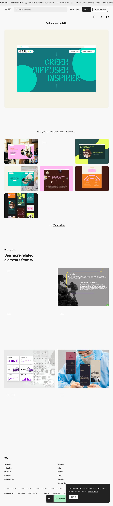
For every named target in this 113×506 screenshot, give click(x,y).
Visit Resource (60, 499)
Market (60, 472)
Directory (7, 475)
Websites (7, 464)
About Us (61, 479)
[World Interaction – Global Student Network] (29, 287)
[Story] (56, 178)
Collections (8, 468)
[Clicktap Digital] (83, 287)
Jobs (59, 468)
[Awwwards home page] (49, 498)
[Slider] (92, 151)
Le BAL (63, 23)
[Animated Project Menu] (83, 409)
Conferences (9, 479)
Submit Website (100, 9)
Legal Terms (21, 493)
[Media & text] (21, 151)
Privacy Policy (32, 493)
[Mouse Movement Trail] (29, 328)
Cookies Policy (9, 493)
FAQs (59, 475)
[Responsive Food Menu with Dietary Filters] (29, 410)
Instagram (56, 493)
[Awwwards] (9, 9)
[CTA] (21, 178)
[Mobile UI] (83, 369)
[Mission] (56, 151)
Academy (61, 464)
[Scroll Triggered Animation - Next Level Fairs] (83, 328)
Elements (7, 472)
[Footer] (92, 178)
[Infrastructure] (29, 369)
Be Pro (86, 9)
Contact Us (62, 483)
